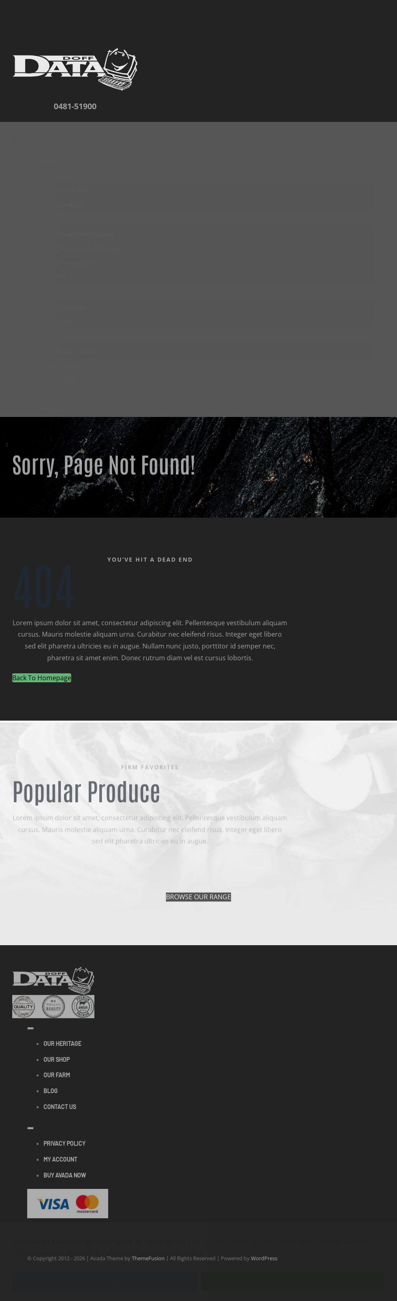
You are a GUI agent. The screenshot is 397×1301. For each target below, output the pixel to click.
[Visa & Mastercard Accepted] (71, 1194)
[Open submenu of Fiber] (62, 215)
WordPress (267, 1258)
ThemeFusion (151, 1258)
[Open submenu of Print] (61, 288)
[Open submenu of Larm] (62, 332)
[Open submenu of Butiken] (71, 171)
